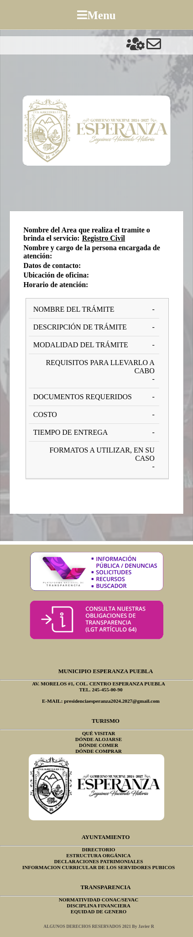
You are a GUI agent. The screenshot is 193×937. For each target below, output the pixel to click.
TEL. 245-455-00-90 (100, 689)
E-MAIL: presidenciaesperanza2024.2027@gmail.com (101, 701)
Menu (101, 15)
